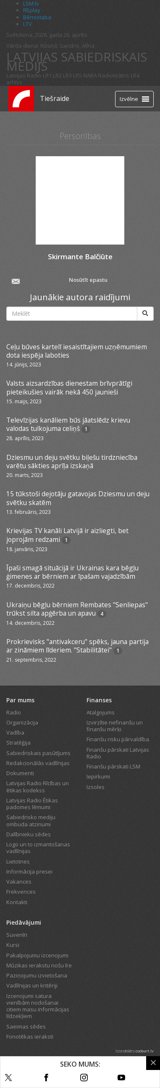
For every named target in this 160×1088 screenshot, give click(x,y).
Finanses (99, 700)
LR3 (67, 75)
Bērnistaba (37, 17)
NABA (90, 75)
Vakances (18, 881)
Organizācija (22, 722)
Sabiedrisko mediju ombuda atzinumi (30, 820)
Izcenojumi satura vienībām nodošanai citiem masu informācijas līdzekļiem (37, 1006)
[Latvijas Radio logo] (21, 98)
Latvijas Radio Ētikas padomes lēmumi (32, 804)
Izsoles (96, 787)
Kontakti (16, 902)
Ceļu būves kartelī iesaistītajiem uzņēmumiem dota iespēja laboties (76, 351)
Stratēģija (18, 742)
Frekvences (21, 891)
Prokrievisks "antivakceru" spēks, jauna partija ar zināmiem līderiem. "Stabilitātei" (77, 646)
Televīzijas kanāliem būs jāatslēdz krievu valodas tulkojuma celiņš (68, 424)
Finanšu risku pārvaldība (118, 739)
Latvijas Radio (24, 75)
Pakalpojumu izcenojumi (37, 955)
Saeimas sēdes (26, 1026)
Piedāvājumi (23, 922)
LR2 (57, 75)
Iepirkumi (98, 776)
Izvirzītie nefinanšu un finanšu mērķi (115, 726)
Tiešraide (54, 98)
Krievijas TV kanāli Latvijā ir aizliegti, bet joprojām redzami (67, 535)
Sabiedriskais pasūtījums (38, 753)
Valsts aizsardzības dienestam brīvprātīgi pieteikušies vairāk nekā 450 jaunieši (69, 387)
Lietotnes (18, 861)
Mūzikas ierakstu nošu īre (39, 965)
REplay (31, 10)
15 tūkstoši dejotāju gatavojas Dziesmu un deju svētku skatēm (78, 498)
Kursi (12, 945)
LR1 (47, 75)
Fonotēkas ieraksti (29, 1036)
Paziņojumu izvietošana (36, 975)
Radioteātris (113, 75)
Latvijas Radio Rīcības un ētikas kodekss (37, 786)
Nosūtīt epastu (59, 280)
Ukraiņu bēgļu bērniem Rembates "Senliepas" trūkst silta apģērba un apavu (77, 609)
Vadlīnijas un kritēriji (32, 985)
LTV (27, 24)
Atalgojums (101, 712)
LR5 (77, 75)
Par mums (20, 700)
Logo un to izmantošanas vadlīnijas (38, 847)
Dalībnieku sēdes (28, 834)
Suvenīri (16, 934)
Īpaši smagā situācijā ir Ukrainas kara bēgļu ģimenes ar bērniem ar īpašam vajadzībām (72, 572)
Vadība (15, 732)
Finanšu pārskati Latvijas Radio (118, 753)
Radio (13, 712)
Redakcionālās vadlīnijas (38, 763)
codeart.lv (145, 1051)
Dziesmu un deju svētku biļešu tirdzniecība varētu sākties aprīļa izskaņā (71, 461)
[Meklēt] (145, 314)
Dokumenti (20, 773)
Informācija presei (29, 871)
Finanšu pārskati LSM (113, 766)
